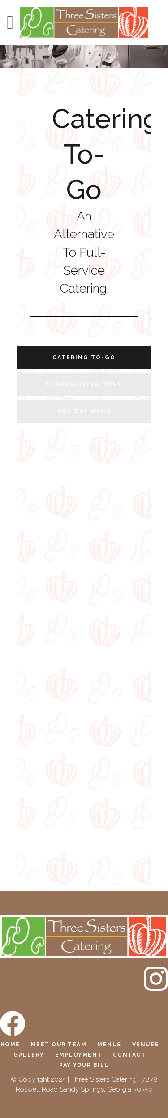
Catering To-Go (84, 357)
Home (10, 1044)
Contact (129, 1055)
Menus (109, 1044)
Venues (145, 1044)
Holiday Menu (84, 411)
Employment (78, 1055)
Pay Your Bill (84, 1065)
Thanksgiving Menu (84, 384)
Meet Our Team (59, 1044)
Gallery (28, 1055)
